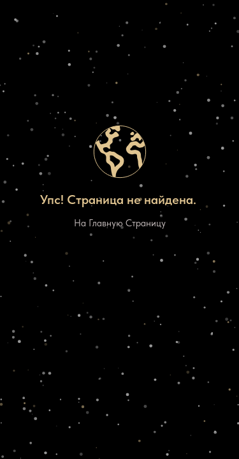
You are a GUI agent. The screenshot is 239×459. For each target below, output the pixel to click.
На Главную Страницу (120, 223)
